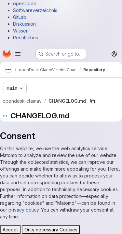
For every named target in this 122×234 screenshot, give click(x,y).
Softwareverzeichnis (35, 10)
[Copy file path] (92, 101)
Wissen (21, 30)
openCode (24, 3)
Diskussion (24, 24)
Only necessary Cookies (50, 229)
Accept (10, 229)
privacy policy (23, 210)
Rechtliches (25, 37)
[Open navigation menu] (18, 54)
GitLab (19, 17)
